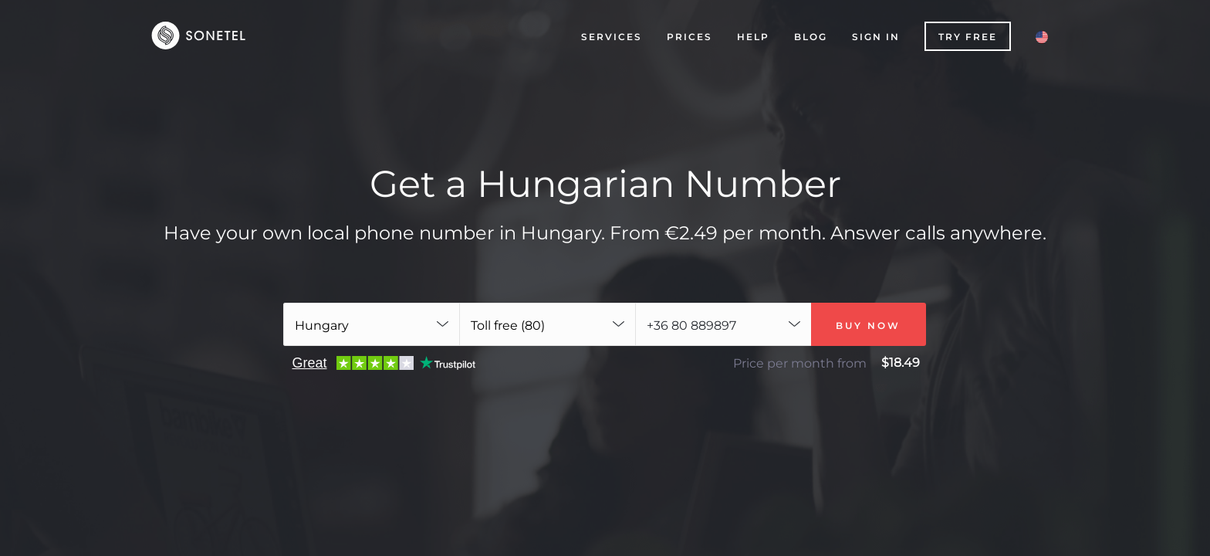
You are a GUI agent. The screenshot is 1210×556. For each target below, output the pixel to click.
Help (753, 36)
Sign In (876, 36)
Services (611, 36)
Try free (967, 36)
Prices (689, 36)
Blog (810, 36)
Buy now (868, 325)
